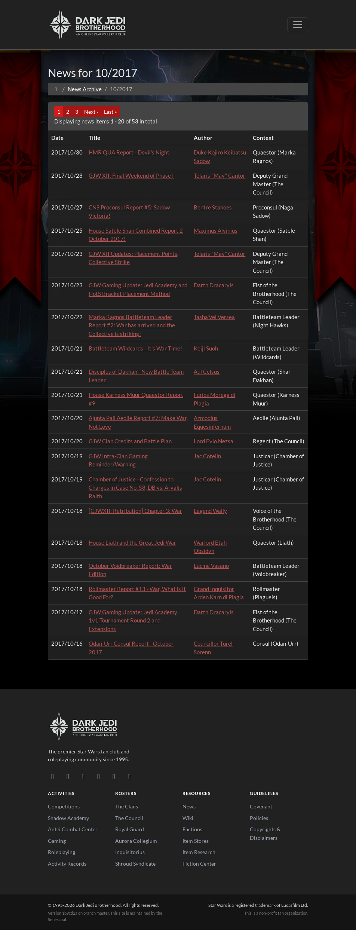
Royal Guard (129, 829)
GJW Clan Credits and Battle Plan (130, 441)
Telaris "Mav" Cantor (219, 175)
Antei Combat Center (73, 829)
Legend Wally (210, 510)
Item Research (198, 852)
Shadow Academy (68, 818)
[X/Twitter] (114, 776)
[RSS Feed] (129, 776)
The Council (129, 818)
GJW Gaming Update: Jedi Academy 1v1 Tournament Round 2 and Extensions (133, 620)
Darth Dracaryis (214, 285)
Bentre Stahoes (213, 207)
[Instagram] (98, 776)
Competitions (64, 806)
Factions (192, 829)
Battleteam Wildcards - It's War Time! (135, 348)
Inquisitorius (130, 852)
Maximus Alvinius (215, 230)
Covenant (261, 806)
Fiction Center (199, 863)
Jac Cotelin (207, 456)
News (189, 806)
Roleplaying (61, 852)
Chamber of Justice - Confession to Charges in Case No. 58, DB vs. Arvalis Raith (135, 487)
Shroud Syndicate (135, 863)
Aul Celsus (207, 371)
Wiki (187, 818)
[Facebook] (83, 776)
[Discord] (52, 776)
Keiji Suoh (206, 348)
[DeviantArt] (68, 776)
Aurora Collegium (136, 841)
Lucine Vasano (211, 565)
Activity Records (67, 863)
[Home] (55, 89)
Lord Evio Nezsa (213, 441)
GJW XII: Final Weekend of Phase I (131, 175)
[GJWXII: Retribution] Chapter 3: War (135, 510)
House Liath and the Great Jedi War (132, 542)
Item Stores (195, 841)
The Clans (126, 806)
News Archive (85, 89)
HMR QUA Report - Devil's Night (129, 152)
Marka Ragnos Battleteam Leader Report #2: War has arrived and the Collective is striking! (132, 325)
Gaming (57, 841)
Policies (259, 818)
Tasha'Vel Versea (214, 316)
